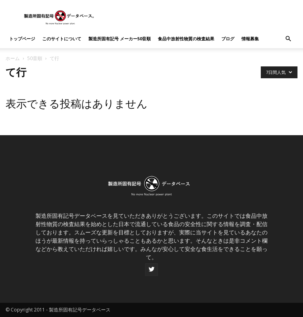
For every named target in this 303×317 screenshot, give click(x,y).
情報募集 (250, 39)
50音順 (34, 58)
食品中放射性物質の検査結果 (186, 39)
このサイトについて (61, 39)
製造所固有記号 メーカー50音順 (119, 39)
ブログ (227, 39)
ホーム (13, 58)
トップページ (22, 39)
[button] (288, 39)
